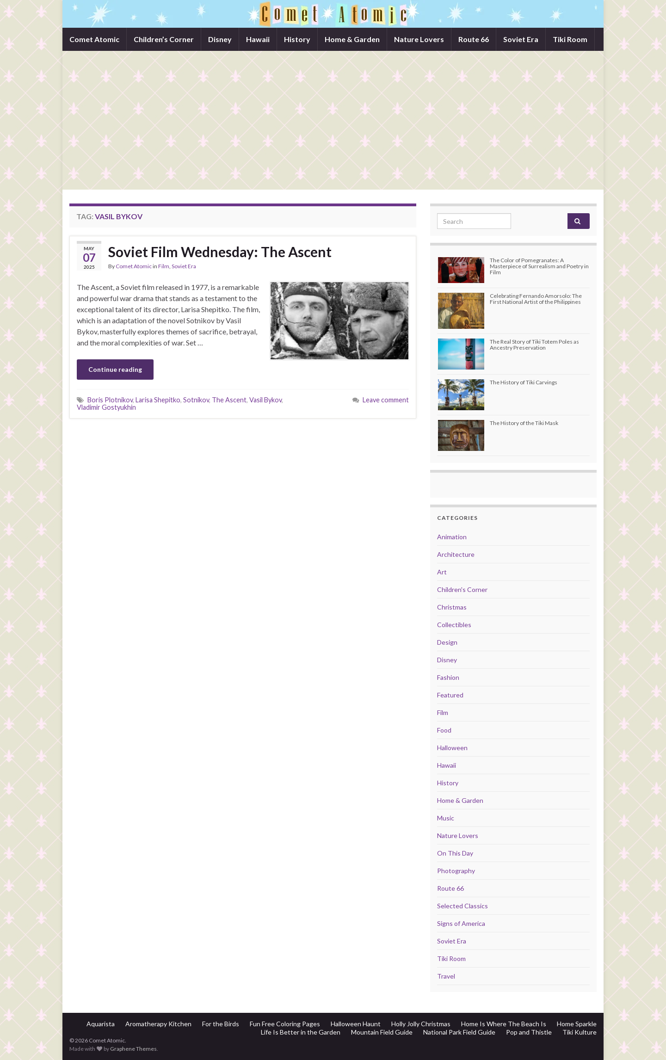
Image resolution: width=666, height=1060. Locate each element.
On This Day (455, 853)
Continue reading (115, 369)
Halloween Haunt (356, 1024)
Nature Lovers (419, 39)
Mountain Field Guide (382, 1032)
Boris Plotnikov (110, 400)
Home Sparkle (577, 1024)
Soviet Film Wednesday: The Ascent (220, 251)
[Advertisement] (333, 120)
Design (447, 642)
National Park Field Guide (459, 1032)
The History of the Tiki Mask (524, 422)
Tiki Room (570, 39)
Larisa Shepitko (158, 400)
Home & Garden (352, 39)
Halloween (452, 748)
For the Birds (220, 1024)
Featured (450, 695)
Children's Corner (462, 589)
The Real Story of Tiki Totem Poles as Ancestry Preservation (534, 344)
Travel (446, 976)
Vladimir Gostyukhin (106, 407)
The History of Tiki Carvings (523, 382)
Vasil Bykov (265, 400)
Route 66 (473, 39)
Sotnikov (196, 400)
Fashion (448, 677)
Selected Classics (462, 906)
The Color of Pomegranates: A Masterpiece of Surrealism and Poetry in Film (539, 266)
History (297, 39)
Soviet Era (520, 39)
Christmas (452, 607)
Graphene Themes (133, 1048)
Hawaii (258, 39)
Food (444, 730)
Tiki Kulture (579, 1032)
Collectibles (454, 625)
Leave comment (386, 400)
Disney (220, 39)
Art (442, 572)
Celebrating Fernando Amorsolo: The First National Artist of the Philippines (536, 298)
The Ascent (229, 400)
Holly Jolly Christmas (420, 1024)
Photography (456, 871)
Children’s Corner (164, 39)
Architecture (456, 554)
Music (445, 818)
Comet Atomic (94, 39)
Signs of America (461, 923)
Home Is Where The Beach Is (503, 1024)
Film (163, 266)
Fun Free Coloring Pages (285, 1024)
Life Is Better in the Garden (300, 1032)
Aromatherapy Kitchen (158, 1024)
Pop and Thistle (529, 1032)
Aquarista (100, 1024)
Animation (452, 537)
